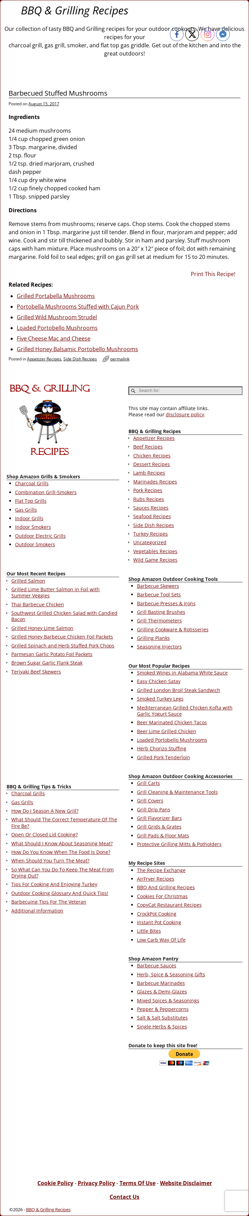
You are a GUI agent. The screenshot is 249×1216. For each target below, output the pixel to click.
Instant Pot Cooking (159, 922)
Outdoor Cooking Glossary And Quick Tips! (59, 893)
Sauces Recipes (151, 507)
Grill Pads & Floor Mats (163, 835)
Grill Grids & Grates (159, 826)
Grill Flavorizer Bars (159, 818)
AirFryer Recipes (155, 878)
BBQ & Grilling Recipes (74, 10)
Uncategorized (149, 542)
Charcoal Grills (32, 483)
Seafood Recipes (152, 516)
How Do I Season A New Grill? (44, 811)
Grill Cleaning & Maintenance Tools (177, 792)
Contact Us (124, 1197)
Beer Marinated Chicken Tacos (172, 722)
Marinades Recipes (155, 481)
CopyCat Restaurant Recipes (169, 905)
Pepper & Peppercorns (163, 1009)
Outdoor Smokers (35, 544)
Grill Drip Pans (153, 809)
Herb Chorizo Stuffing (161, 748)
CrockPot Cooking (156, 913)
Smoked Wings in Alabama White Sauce (182, 672)
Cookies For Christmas (162, 896)
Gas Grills (26, 509)
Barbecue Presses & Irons (166, 603)
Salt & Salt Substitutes (162, 1017)
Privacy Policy (96, 1183)
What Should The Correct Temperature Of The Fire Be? (64, 822)
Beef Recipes (148, 446)
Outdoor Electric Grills (40, 536)
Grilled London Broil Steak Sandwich (178, 690)
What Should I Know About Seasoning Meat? (62, 843)
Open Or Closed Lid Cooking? (44, 834)
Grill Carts (148, 783)
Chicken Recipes (152, 455)
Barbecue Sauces (156, 965)
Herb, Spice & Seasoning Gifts (171, 974)
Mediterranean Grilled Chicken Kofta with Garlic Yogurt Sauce (185, 710)
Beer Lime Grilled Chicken (166, 731)
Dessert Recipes (151, 464)
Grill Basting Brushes (161, 612)
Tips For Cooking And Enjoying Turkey (54, 884)
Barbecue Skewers (158, 586)
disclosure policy (185, 414)
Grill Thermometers (159, 620)
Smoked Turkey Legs (160, 698)
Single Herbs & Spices (162, 1026)
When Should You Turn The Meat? (50, 860)
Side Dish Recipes (80, 359)
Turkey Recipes (150, 533)
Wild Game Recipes (155, 560)
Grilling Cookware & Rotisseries (173, 629)
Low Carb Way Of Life (161, 940)
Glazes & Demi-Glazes (162, 991)
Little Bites (149, 931)
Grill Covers (150, 800)
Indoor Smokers (33, 527)
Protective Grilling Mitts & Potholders (179, 844)
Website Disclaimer (186, 1183)
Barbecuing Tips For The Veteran (48, 901)
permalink (119, 359)
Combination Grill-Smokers (46, 492)
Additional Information (37, 910)
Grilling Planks (153, 638)
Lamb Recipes (149, 472)
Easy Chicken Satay (158, 681)
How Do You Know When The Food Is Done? (60, 852)
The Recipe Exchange (161, 870)
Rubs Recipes (148, 499)
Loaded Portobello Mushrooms (172, 740)
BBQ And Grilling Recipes (166, 887)
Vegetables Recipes (155, 551)
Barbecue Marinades (161, 983)
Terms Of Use (137, 1183)
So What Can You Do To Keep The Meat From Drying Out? (62, 872)
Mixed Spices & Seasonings (168, 1000)
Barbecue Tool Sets (159, 594)
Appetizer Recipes (44, 359)
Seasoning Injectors (159, 646)
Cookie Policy (55, 1183)
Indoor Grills (29, 518)
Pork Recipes (147, 490)
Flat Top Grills (31, 501)
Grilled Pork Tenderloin (163, 757)
